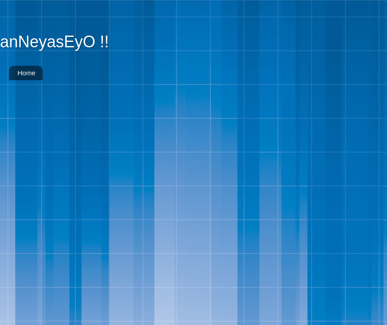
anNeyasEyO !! (54, 41)
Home (27, 73)
